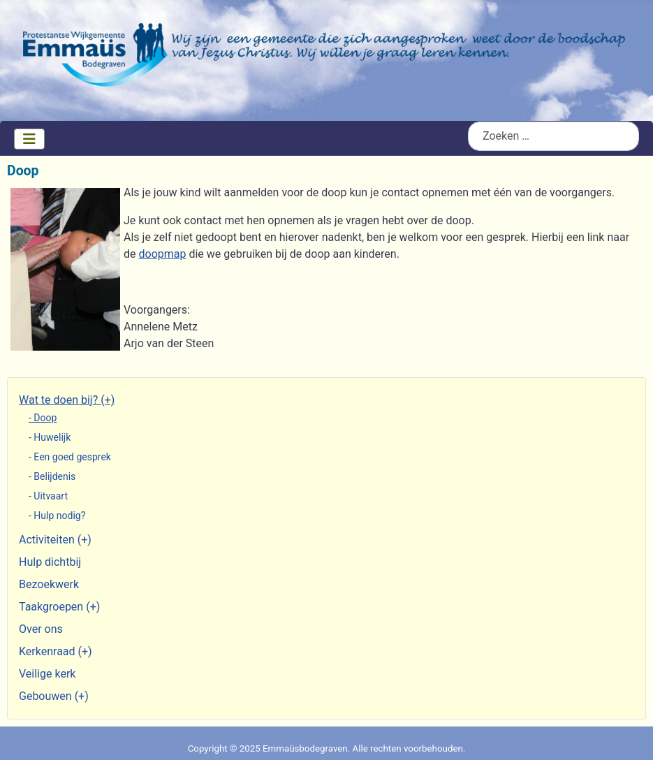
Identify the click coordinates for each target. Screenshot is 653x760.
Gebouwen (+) (54, 696)
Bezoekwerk (49, 584)
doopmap (162, 254)
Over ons (41, 629)
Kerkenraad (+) (55, 651)
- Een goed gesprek (70, 456)
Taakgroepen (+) (59, 606)
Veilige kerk (47, 673)
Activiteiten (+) (55, 539)
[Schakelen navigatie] (29, 139)
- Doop (43, 417)
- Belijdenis (52, 476)
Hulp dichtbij (50, 562)
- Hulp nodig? (57, 515)
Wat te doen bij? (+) (67, 400)
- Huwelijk (50, 437)
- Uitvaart (48, 496)
